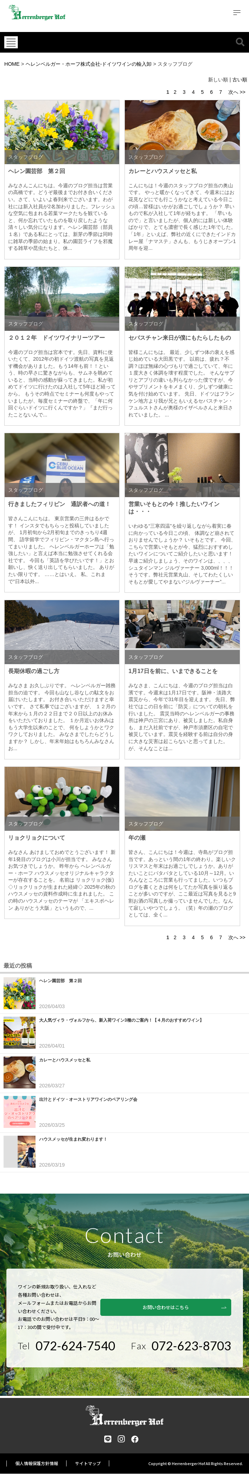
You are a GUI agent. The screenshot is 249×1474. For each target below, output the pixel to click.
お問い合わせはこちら (188, 1303)
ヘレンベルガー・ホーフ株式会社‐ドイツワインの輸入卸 (89, 64)
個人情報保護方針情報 (36, 1464)
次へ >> (236, 92)
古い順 (239, 79)
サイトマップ (88, 1464)
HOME (12, 64)
